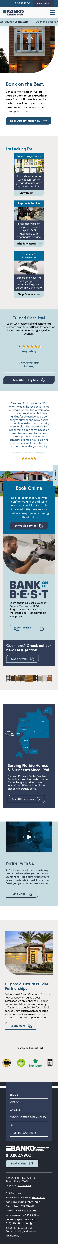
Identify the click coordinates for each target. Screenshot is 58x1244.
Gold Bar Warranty (23, 1132)
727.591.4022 (27, 1206)
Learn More (22, 21)
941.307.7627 (33, 1202)
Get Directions (13, 1193)
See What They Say (29, 380)
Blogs (14, 1094)
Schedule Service (29, 526)
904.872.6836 (32, 1215)
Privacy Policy (12, 1235)
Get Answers (22, 659)
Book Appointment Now (28, 121)
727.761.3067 (24, 1185)
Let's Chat (22, 894)
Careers (15, 1109)
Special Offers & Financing (28, 1117)
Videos (14, 1102)
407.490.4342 (31, 1210)
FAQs (13, 1125)
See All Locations (26, 799)
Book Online (22, 1163)
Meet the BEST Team (29, 629)
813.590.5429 (38, 1197)
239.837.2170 (29, 1219)
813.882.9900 (22, 3)
